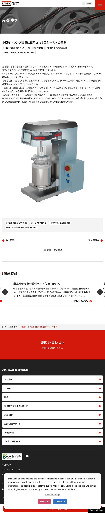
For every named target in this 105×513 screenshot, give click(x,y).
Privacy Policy (57, 486)
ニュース (8, 388)
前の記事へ (11, 240)
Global (89, 3)
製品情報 (8, 379)
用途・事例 (13, 327)
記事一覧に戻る (54, 250)
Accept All (60, 502)
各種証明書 (9, 433)
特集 (6, 397)
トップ (4, 327)
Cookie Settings (96, 510)
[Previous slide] (5, 292)
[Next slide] (100, 292)
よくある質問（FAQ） (12, 441)
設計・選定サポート (12, 424)
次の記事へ (93, 240)
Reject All (44, 502)
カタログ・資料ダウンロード (16, 406)
